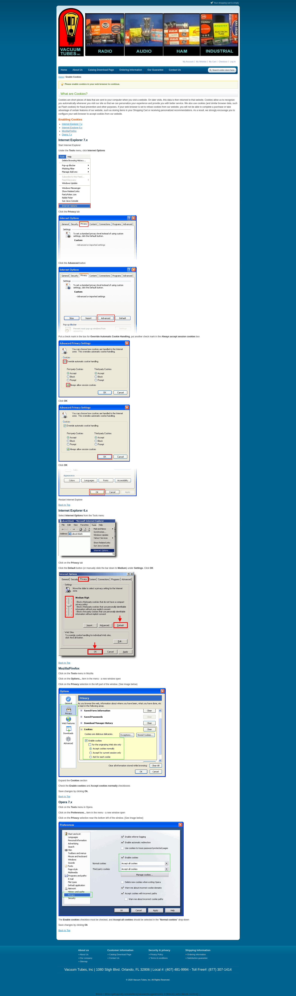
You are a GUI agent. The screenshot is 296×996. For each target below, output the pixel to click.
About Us (84, 954)
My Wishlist (201, 61)
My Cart (212, 61)
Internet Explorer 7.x (72, 124)
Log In (233, 61)
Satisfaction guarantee (197, 958)
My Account (188, 61)
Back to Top (64, 505)
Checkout (223, 61)
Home (61, 77)
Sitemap (84, 961)
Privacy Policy (156, 954)
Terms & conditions (159, 958)
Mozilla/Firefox (69, 131)
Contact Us (114, 958)
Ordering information (196, 954)
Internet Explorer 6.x (72, 127)
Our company (86, 958)
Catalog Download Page (120, 954)
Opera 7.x (67, 134)
